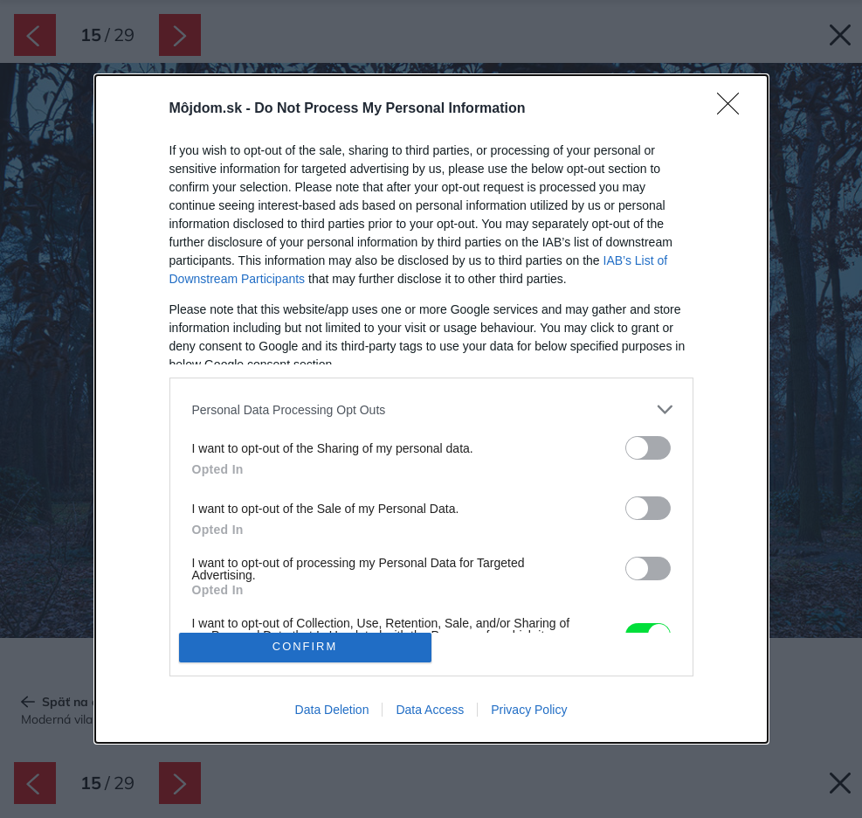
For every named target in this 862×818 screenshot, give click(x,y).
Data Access (430, 710)
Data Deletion (332, 710)
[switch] (648, 448)
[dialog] (431, 409)
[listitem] (431, 409)
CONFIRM (305, 647)
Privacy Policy (529, 710)
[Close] (733, 109)
